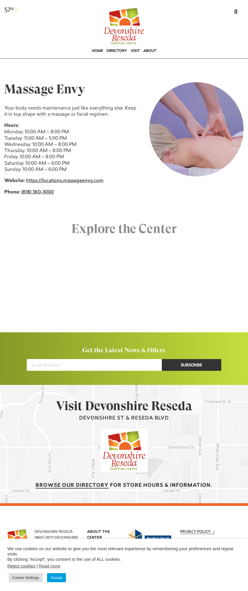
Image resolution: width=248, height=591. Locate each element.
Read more (49, 566)
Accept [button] (56, 577)
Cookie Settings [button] (25, 577)
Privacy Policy (195, 532)
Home (97, 51)
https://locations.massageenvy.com (64, 181)
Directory (116, 51)
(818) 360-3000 (37, 192)
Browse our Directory (72, 485)
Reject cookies (21, 566)
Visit (135, 51)
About (149, 51)
